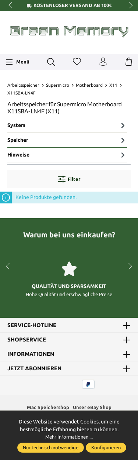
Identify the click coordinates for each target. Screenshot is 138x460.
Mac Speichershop (47, 408)
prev (11, 5)
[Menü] (17, 62)
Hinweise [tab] (67, 155)
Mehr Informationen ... (69, 437)
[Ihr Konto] (103, 62)
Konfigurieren (106, 447)
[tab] (67, 126)
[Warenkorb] (129, 62)
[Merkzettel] (77, 62)
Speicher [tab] (67, 140)
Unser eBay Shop (92, 408)
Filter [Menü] (69, 179)
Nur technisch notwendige (50, 447)
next (128, 5)
